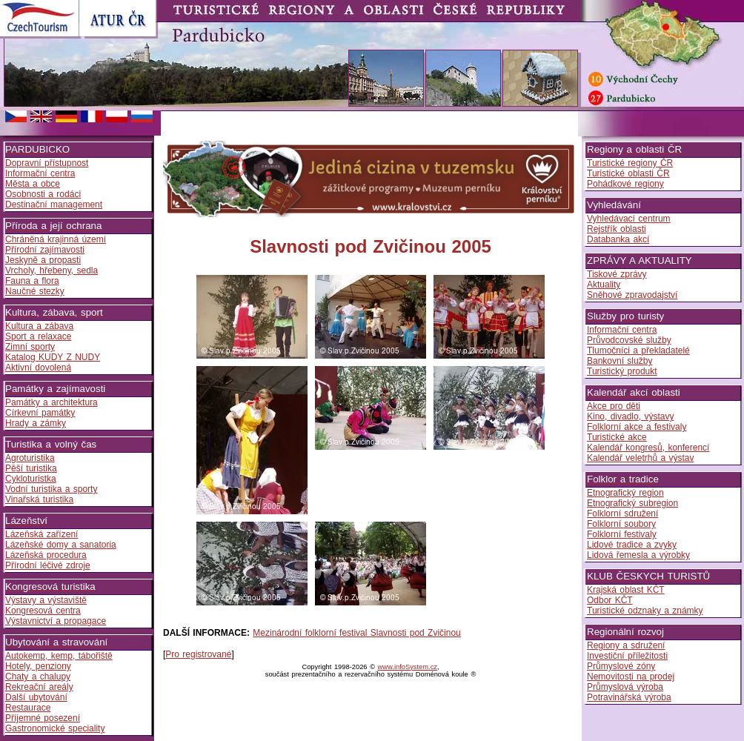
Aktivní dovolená (38, 367)
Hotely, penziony (38, 666)
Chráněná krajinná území (55, 239)
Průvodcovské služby (629, 340)
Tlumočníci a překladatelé (638, 350)
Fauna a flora (32, 281)
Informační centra (40, 173)
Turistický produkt (622, 371)
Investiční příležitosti (627, 656)
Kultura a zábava (39, 326)
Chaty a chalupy (37, 676)
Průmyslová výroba (625, 687)
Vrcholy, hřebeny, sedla (51, 270)
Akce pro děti (613, 406)
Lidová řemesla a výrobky (638, 555)
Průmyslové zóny (621, 666)
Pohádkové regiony (625, 184)
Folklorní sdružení (622, 513)
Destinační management (53, 204)
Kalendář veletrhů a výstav (640, 458)
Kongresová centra (43, 610)
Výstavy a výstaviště (46, 600)
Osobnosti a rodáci (43, 194)
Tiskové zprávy (617, 274)
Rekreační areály (39, 687)
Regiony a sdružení (626, 645)
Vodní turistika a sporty (51, 489)
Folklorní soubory (621, 524)
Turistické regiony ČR (630, 163)
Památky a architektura (51, 402)
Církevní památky (40, 413)
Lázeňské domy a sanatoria (60, 544)
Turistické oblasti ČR (628, 173)
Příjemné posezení (42, 718)
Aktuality (603, 284)
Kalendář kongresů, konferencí (648, 447)
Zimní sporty (30, 347)
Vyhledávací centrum (629, 218)
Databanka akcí (618, 239)
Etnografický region (625, 493)
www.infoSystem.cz (407, 667)
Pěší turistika (31, 468)
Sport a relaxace (38, 336)
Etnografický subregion (632, 503)
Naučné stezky (34, 291)
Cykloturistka (30, 478)
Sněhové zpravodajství (632, 295)
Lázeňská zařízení (41, 534)
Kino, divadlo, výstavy (630, 416)
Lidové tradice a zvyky (632, 544)
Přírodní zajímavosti (44, 250)
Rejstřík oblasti (616, 229)
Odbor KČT (610, 600)
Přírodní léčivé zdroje (47, 565)
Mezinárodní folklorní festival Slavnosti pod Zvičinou (356, 633)
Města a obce (32, 184)
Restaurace (27, 707)
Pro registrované (198, 654)
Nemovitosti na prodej (630, 676)
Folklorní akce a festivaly (636, 427)
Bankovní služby (619, 361)
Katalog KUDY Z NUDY (52, 357)
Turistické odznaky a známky (645, 610)
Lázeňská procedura (46, 555)
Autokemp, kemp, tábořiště (59, 656)
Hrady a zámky (35, 423)
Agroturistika (30, 458)
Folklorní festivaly (622, 534)
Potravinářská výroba (629, 697)
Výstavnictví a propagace (55, 621)
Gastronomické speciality (54, 728)
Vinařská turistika (39, 499)
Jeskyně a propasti (43, 260)
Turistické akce (617, 437)
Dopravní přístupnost (46, 163)
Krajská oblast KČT (626, 590)
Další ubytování (36, 697)
